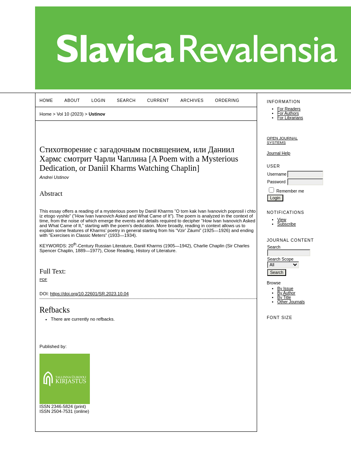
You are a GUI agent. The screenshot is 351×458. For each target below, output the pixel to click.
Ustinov (97, 114)
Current (158, 100)
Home (46, 100)
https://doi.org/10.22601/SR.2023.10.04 (89, 293)
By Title (284, 297)
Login (98, 100)
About (72, 100)
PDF (43, 279)
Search (126, 100)
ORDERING (227, 100)
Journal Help (278, 153)
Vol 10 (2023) (70, 114)
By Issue (285, 288)
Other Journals (291, 302)
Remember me (290, 191)
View (281, 220)
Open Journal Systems (282, 140)
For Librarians (290, 118)
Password (276, 182)
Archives (192, 100)
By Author (286, 293)
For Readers (289, 109)
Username (277, 174)
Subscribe (286, 224)
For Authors (288, 113)
